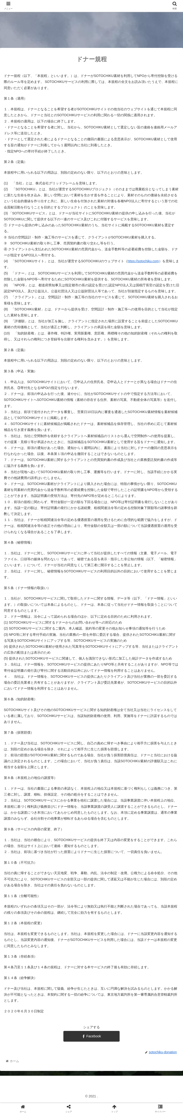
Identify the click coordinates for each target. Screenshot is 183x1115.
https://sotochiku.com (143, 261)
